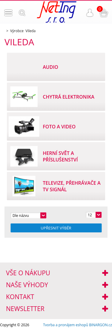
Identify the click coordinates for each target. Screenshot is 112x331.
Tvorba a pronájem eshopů (65, 324)
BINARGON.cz (100, 324)
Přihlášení (90, 12)
